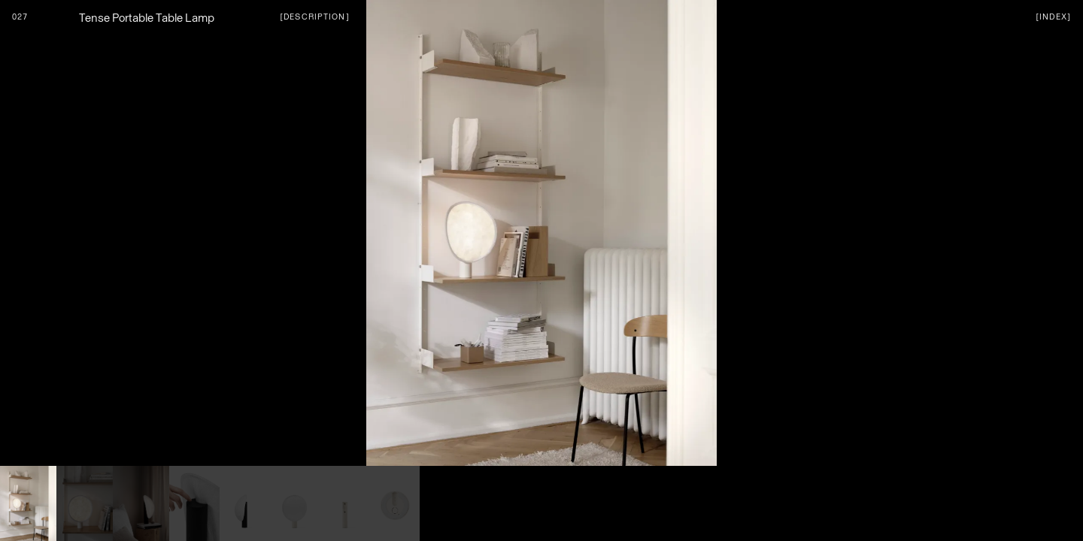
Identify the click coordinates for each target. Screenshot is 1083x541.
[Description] (315, 16)
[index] (1053, 16)
